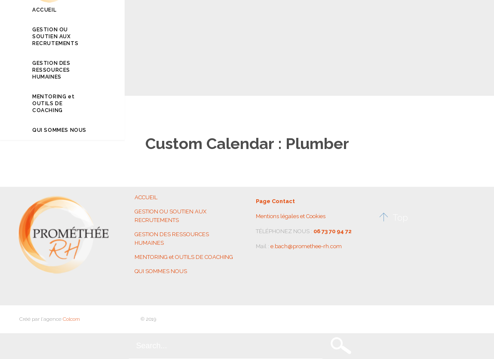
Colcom (71, 319)
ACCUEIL (146, 197)
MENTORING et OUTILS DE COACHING (184, 257)
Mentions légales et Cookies (290, 216)
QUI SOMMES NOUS (161, 271)
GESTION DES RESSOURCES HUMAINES (172, 238)
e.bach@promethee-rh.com (306, 246)
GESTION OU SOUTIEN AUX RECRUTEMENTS (170, 215)
